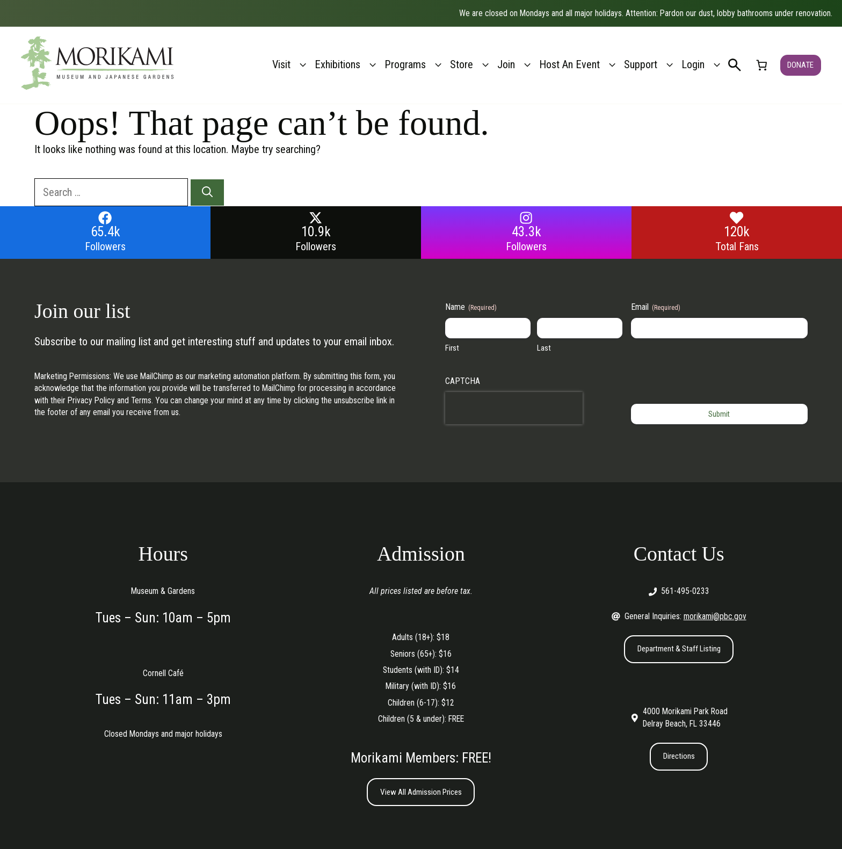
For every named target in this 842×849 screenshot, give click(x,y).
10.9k (316, 232)
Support (650, 64)
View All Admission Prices (421, 792)
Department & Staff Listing (679, 649)
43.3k (526, 232)
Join (515, 64)
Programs (414, 64)
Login (702, 64)
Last (544, 348)
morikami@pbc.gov (715, 616)
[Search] (207, 192)
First (452, 348)
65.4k (105, 232)
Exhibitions (347, 64)
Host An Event (579, 64)
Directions (678, 757)
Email (655, 307)
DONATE (800, 65)
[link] (761, 65)
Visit (290, 64)
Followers (105, 246)
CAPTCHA (462, 381)
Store (471, 64)
